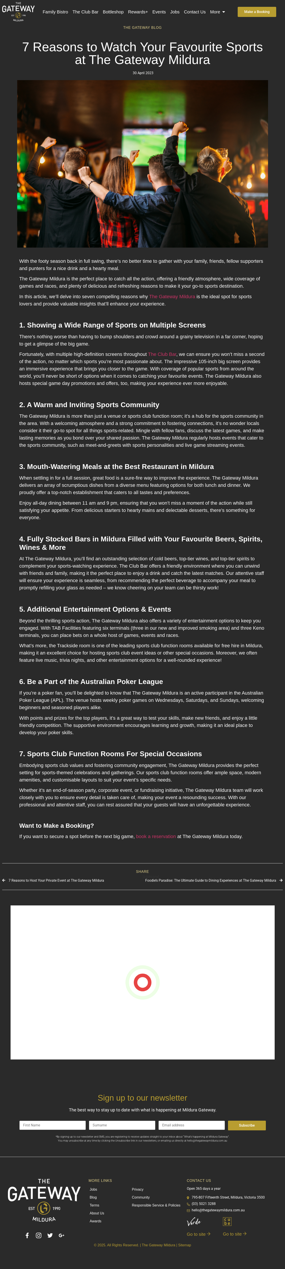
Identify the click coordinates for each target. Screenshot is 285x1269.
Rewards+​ (138, 11)
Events (159, 11)
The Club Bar (85, 11)
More (217, 11)
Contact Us (195, 11)
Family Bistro (55, 11)
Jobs (175, 11)
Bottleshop (113, 11)
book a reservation (156, 836)
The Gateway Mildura (172, 296)
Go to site (198, 1234)
